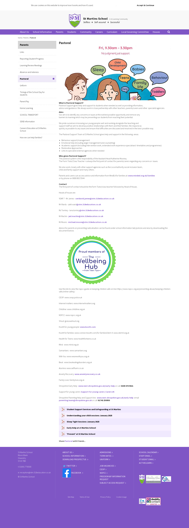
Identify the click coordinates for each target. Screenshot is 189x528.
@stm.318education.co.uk (89, 204)
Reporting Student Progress (32, 58)
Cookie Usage (121, 497)
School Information (42, 31)
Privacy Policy (105, 497)
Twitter (69, 465)
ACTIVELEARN (145, 463)
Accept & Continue (145, 5)
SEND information (27, 121)
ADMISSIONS (105, 452)
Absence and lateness (29, 72)
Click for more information (105, 5)
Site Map (71, 497)
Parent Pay (24, 101)
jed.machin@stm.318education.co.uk (86, 216)
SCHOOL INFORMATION (73, 455)
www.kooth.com (88, 327)
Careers (99, 31)
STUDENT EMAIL (146, 459)
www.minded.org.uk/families (141, 175)
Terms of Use (84, 497)
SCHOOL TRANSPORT (29, 114)
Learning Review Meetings (31, 65)
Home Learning (26, 108)
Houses (156, 31)
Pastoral (24, 78)
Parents (59, 31)
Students (71, 31)
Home (20, 38)
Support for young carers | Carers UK (97, 391)
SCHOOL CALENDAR (148, 452)
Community (85, 31)
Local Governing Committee (135, 31)
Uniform (23, 85)
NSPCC (103, 473)
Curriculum (112, 31)
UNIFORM (104, 459)
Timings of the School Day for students (32, 93)
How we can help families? (31, 137)
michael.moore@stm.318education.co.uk (87, 222)
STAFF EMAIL (145, 455)
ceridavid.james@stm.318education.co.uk (94, 198)
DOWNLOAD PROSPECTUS (75, 459)
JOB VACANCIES (107, 465)
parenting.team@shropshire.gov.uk (75, 400)
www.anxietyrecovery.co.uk (87, 374)
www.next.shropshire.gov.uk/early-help (96, 386)
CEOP (102, 469)
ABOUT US (67, 452)
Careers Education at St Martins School (33, 129)
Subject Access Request (112, 482)
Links (22, 52)
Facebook (72, 472)
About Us (24, 31)
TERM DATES (106, 455)
